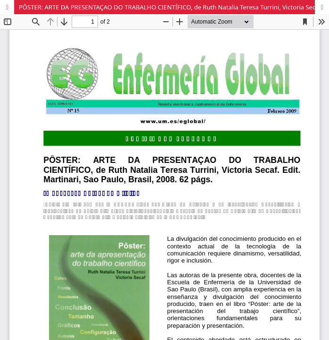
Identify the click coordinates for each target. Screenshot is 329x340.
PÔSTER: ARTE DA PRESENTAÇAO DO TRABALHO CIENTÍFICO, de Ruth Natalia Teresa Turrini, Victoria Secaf (170, 7)
